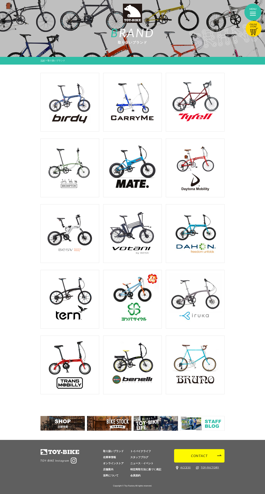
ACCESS (183, 468)
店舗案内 (108, 469)
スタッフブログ (139, 457)
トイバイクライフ (140, 451)
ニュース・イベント (141, 463)
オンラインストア (113, 463)
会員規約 (135, 475)
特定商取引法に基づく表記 (145, 469)
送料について (111, 475)
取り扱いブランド (113, 451)
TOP (42, 60)
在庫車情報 (109, 457)
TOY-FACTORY (207, 467)
